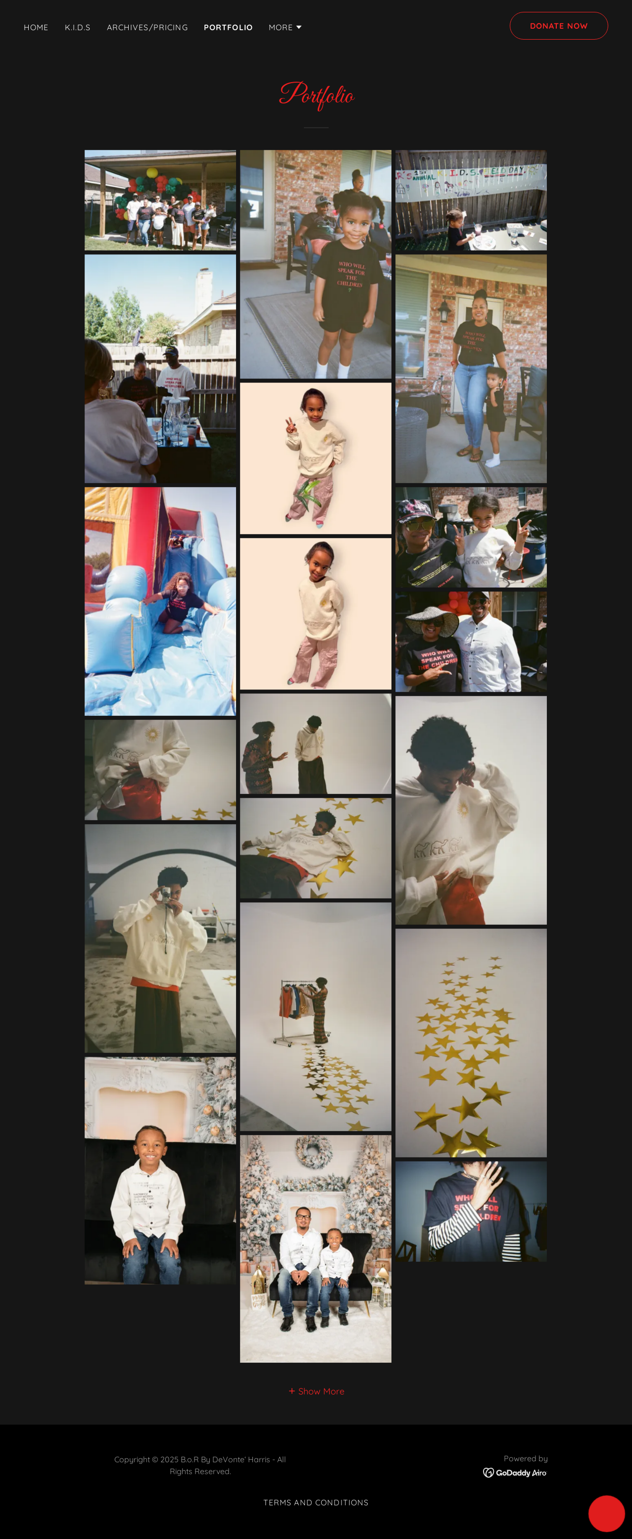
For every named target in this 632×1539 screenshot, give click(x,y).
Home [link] (36, 27)
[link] (515, 1472)
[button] (286, 27)
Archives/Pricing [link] (147, 27)
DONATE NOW (559, 26)
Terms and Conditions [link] (316, 1502)
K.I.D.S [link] (78, 27)
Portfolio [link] (228, 27)
